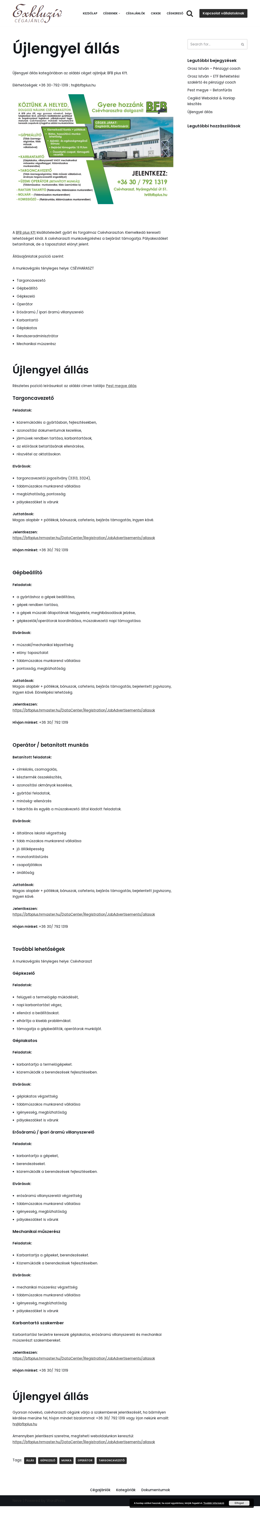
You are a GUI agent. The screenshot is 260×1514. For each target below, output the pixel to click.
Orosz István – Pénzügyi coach (214, 68)
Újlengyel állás (200, 112)
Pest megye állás (122, 386)
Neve (17, 1508)
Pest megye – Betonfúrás (210, 90)
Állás (30, 1468)
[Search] (189, 13)
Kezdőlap (90, 13)
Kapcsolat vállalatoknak (223, 13)
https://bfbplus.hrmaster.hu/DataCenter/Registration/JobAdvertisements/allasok (85, 540)
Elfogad (239, 1503)
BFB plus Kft (26, 232)
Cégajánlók (135, 13)
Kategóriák (126, 1497)
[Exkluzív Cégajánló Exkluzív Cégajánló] (38, 13)
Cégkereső (175, 13)
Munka (66, 1468)
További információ (213, 1503)
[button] (119, 13)
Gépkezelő (47, 1468)
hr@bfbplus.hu (25, 1431)
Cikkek (156, 13)
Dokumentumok (156, 1497)
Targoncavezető (112, 1468)
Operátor (85, 1468)
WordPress (56, 1508)
